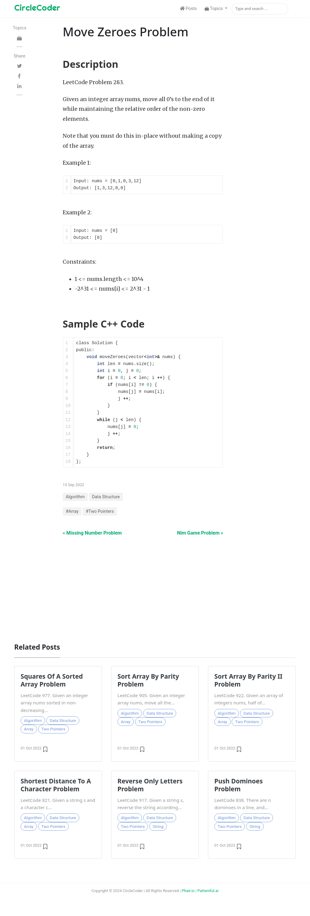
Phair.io (188, 890)
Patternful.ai (208, 890)
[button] (216, 9)
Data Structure (106, 496)
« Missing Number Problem (92, 533)
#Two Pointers (100, 511)
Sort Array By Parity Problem (148, 680)
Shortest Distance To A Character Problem (56, 785)
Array (29, 729)
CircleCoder (37, 7)
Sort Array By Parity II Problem (248, 680)
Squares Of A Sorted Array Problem (52, 680)
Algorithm (75, 496)
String (158, 826)
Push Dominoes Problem (238, 785)
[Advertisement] (155, 586)
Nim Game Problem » (200, 533)
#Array (72, 511)
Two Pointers (53, 729)
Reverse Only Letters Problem (150, 785)
